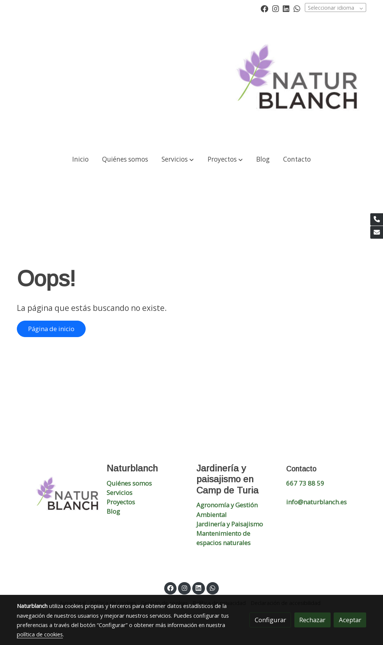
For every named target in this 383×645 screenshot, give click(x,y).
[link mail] (376, 232)
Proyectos (121, 502)
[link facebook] (264, 8)
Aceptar (350, 619)
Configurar (270, 619)
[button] (177, 159)
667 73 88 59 (305, 483)
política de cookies (40, 634)
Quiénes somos (129, 483)
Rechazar (312, 619)
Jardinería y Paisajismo (229, 524)
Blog (113, 511)
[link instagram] (275, 8)
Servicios (119, 492)
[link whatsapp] (297, 8)
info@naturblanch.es (316, 502)
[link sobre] (57, 496)
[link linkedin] (286, 8)
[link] (300, 82)
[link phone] (376, 219)
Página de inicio (51, 328)
